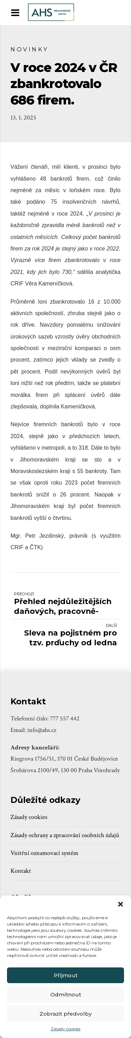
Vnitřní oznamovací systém (44, 853)
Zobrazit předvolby (65, 1013)
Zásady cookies (65, 1028)
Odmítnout (65, 994)
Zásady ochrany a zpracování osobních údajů (64, 835)
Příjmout (66, 975)
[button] (120, 904)
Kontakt (20, 871)
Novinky (29, 49)
